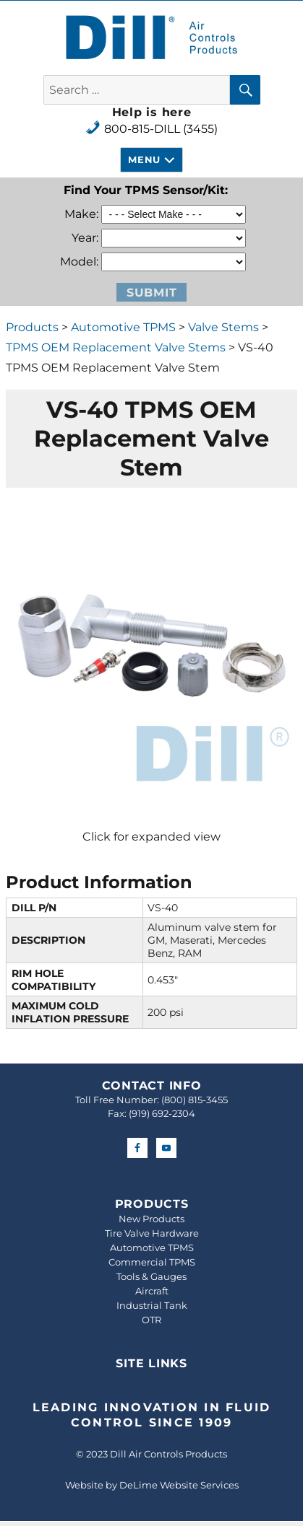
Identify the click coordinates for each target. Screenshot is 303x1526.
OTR (151, 1319)
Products (32, 327)
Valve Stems (223, 327)
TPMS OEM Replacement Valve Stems (116, 347)
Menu (144, 159)
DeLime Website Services (179, 1485)
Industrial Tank (151, 1305)
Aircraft (151, 1291)
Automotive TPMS (123, 327)
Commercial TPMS (151, 1262)
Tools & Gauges (151, 1276)
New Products (151, 1218)
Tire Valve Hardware (152, 1233)
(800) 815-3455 (194, 1099)
